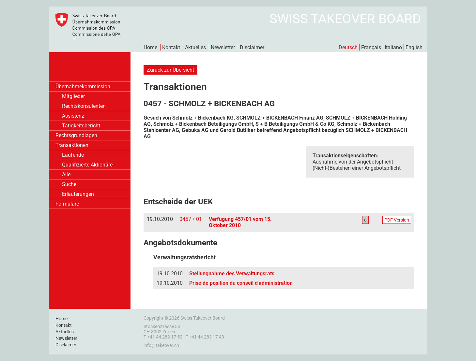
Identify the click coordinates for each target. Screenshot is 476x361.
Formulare (67, 204)
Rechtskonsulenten (84, 106)
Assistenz (73, 116)
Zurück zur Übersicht (170, 70)
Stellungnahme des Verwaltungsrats (231, 273)
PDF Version (396, 220)
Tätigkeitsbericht (81, 126)
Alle (66, 174)
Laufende (73, 155)
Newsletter (223, 47)
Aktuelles (195, 47)
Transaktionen (71, 145)
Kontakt (171, 47)
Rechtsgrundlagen (76, 135)
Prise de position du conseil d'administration (241, 283)
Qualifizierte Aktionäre (87, 165)
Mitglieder (73, 96)
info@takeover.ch (161, 345)
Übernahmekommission (82, 86)
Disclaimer (252, 47)
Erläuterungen (78, 194)
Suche (69, 184)
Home (150, 47)
